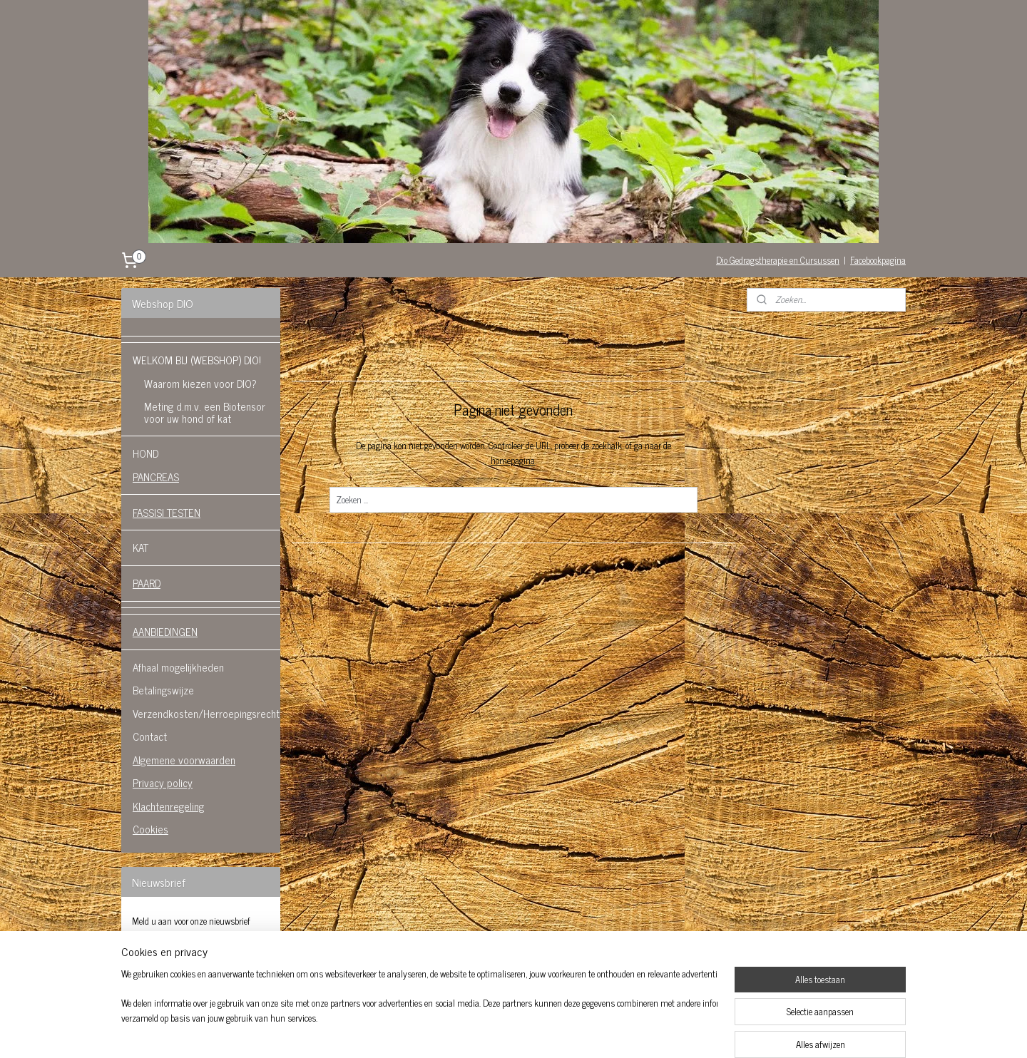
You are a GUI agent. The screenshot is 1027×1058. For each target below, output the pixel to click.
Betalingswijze (163, 690)
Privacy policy (163, 782)
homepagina (513, 460)
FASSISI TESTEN (166, 512)
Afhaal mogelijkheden (178, 667)
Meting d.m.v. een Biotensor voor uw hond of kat (204, 412)
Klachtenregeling (168, 806)
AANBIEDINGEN (165, 631)
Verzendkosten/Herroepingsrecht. (206, 713)
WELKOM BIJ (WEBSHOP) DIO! (197, 360)
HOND (145, 453)
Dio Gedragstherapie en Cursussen (777, 259)
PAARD (146, 583)
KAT (140, 547)
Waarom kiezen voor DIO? (200, 383)
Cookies (150, 829)
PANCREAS (156, 477)
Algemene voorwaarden (184, 760)
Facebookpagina (878, 259)
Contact (150, 736)
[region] (419, 1012)
